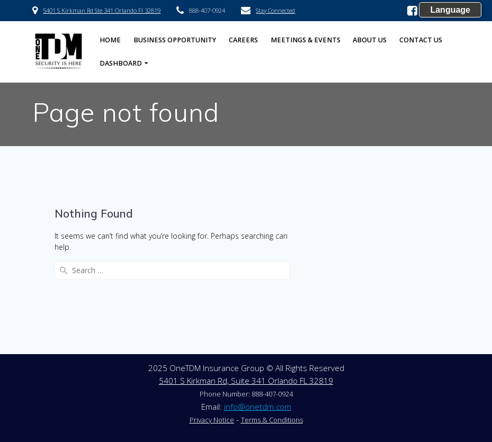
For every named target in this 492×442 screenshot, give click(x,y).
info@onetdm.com (257, 406)
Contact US (420, 39)
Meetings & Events (306, 39)
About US (370, 39)
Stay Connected (275, 10)
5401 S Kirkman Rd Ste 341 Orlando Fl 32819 (101, 10)
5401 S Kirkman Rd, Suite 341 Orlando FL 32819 (246, 380)
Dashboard (121, 63)
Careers (243, 39)
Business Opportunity (174, 39)
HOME (110, 39)
